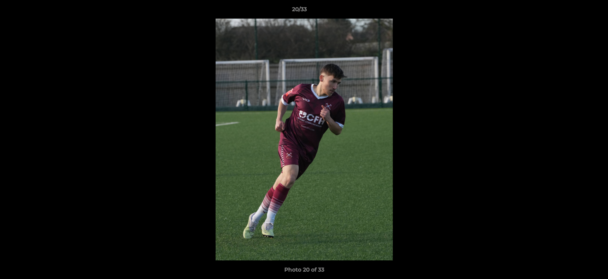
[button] (575, 11)
